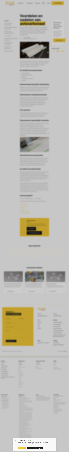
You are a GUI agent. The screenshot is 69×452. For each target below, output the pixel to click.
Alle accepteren (22, 448)
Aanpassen (39, 448)
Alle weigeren (31, 448)
